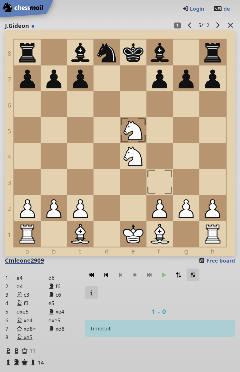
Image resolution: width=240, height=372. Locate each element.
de (221, 8)
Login (193, 8)
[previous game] (190, 25)
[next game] (217, 25)
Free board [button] (216, 260)
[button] (9, 351)
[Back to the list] (230, 25)
